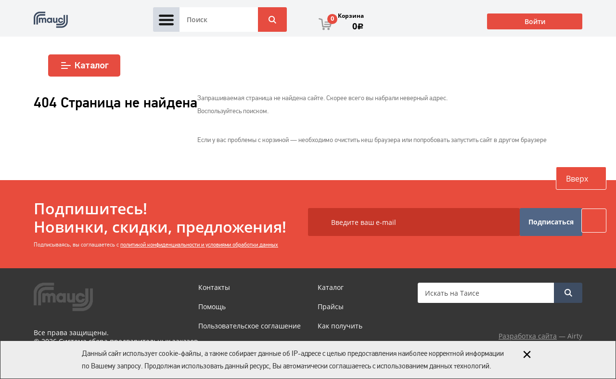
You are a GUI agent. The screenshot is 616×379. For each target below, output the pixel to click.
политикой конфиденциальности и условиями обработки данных (199, 244)
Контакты (214, 287)
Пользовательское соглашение (249, 325)
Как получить (340, 325)
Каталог (84, 65)
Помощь (212, 306)
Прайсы (331, 306)
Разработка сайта (528, 335)
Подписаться (551, 221)
